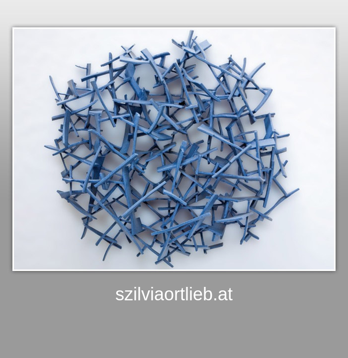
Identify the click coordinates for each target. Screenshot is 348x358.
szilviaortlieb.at (174, 294)
